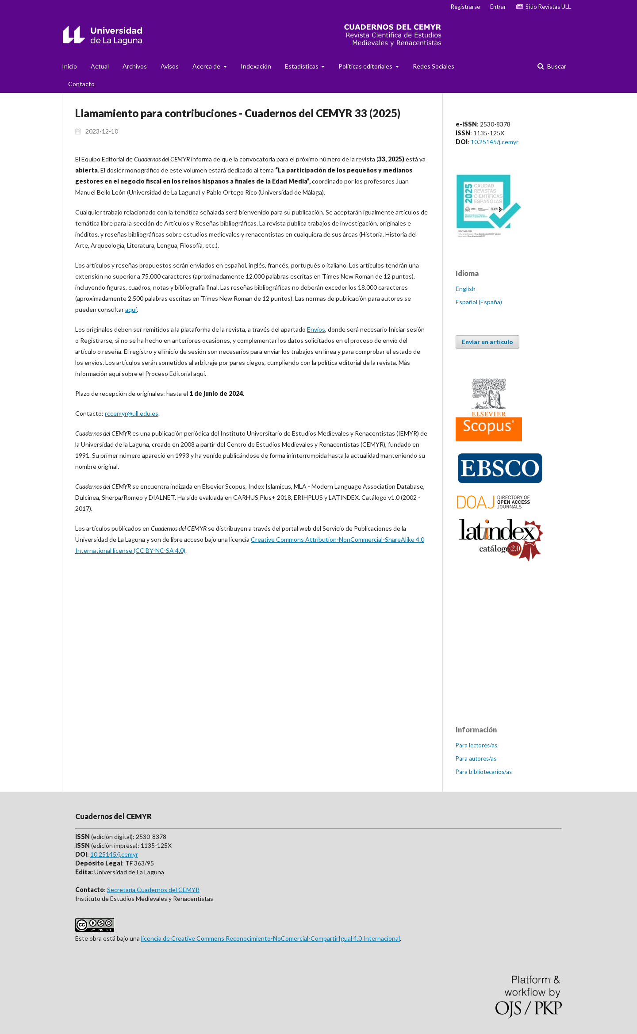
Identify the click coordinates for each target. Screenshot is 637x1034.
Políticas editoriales (366, 66)
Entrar (498, 6)
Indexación (256, 66)
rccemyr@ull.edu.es (131, 413)
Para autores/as (476, 758)
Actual (100, 66)
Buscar (556, 66)
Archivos (135, 66)
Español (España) (479, 302)
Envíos (316, 329)
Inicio (69, 66)
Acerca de (207, 66)
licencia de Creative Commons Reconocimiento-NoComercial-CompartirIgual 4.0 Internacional (270, 938)
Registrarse (465, 6)
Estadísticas (302, 66)
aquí (131, 309)
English (466, 288)
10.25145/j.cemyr (494, 142)
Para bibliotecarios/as (484, 771)
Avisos (170, 66)
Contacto (81, 84)
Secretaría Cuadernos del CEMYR (153, 889)
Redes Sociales (433, 66)
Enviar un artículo (487, 341)
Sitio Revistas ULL (543, 6)
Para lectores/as (476, 745)
